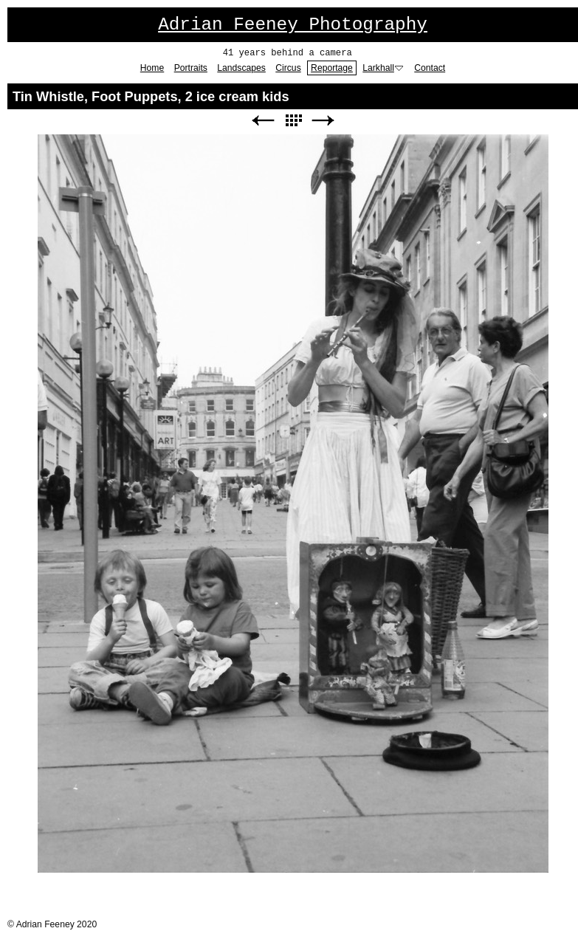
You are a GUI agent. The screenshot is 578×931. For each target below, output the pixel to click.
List (293, 120)
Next (323, 120)
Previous (262, 120)
